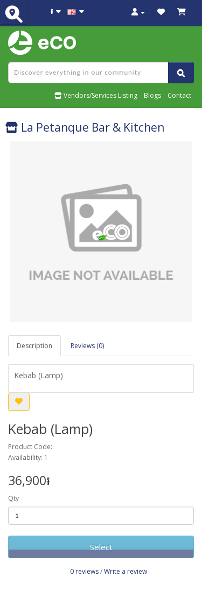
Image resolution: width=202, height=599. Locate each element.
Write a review (125, 571)
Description (34, 345)
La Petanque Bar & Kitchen (84, 127)
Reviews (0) (87, 345)
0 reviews (84, 571)
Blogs (152, 95)
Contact (179, 95)
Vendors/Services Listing (95, 95)
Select (101, 547)
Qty (13, 498)
